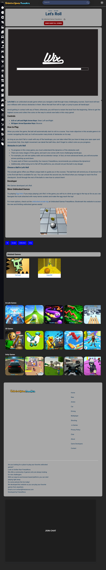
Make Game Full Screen (53, 23)
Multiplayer (74, 416)
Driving (73, 411)
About (73, 439)
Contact (73, 448)
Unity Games (10, 354)
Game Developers (77, 444)
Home (73, 392)
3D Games (9, 329)
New (72, 397)
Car (72, 406)
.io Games (74, 425)
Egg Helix (19, 194)
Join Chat (50, 530)
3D (7, 243)
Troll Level (18, 275)
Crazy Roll (49, 275)
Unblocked (23, 243)
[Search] (65, 2)
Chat (72, 434)
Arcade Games (11, 303)
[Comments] (65, 19)
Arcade (14, 243)
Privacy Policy (75, 430)
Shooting (74, 420)
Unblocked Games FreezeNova (52, 19)
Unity (31, 243)
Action (73, 402)
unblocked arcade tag (40, 201)
